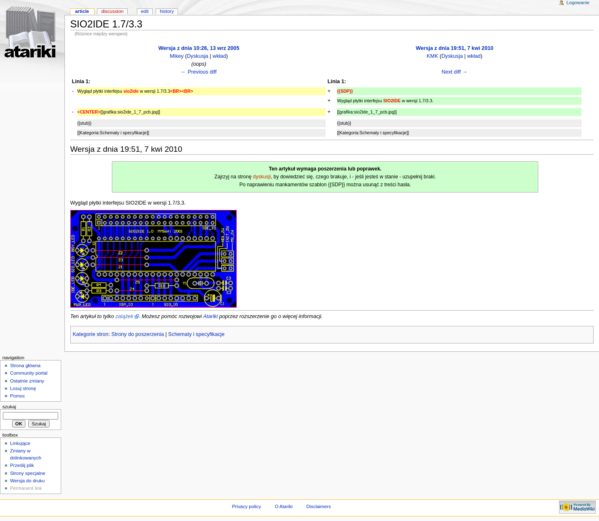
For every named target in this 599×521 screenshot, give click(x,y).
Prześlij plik (22, 465)
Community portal (28, 372)
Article (82, 11)
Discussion (112, 11)
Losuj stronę (23, 388)
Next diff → (454, 72)
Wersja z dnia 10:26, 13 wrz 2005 (198, 48)
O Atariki (283, 506)
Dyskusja (197, 56)
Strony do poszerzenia (137, 334)
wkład (219, 56)
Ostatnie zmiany (27, 380)
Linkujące (20, 443)
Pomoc (17, 395)
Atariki (210, 316)
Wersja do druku (27, 480)
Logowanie (578, 2)
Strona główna (25, 365)
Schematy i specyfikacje (196, 334)
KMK (432, 56)
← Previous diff (199, 72)
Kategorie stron (91, 334)
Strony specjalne (27, 473)
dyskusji (262, 177)
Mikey (176, 56)
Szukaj (9, 406)
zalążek (124, 316)
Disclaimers (318, 506)
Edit (145, 11)
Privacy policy (246, 506)
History (167, 11)
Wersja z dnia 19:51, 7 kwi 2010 (454, 48)
